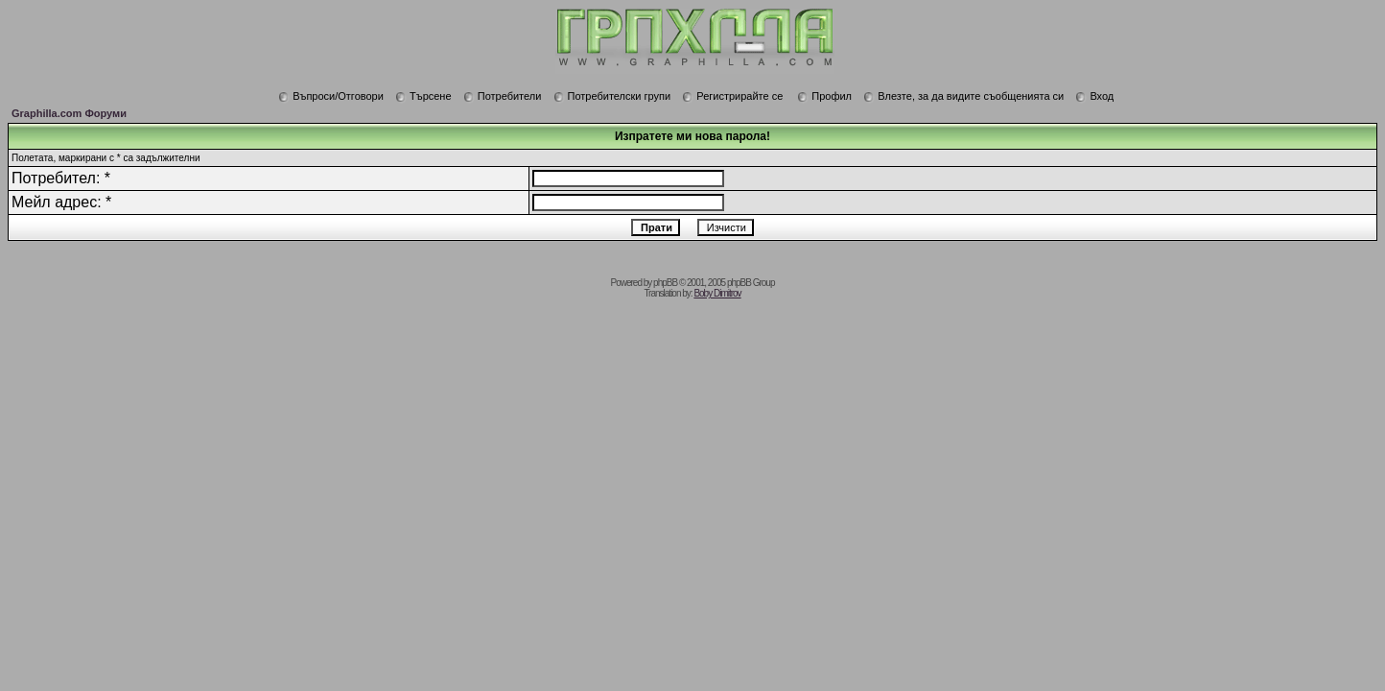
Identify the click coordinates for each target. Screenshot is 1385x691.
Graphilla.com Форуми (69, 113)
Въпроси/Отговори (331, 96)
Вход (1094, 96)
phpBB (665, 282)
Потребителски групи (612, 96)
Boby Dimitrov (716, 293)
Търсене (423, 96)
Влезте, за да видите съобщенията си (963, 96)
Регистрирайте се (732, 96)
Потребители (502, 96)
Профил (824, 96)
